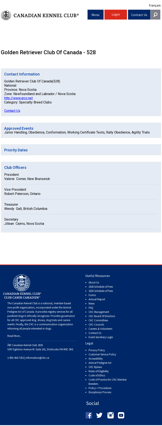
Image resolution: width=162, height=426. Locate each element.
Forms (92, 295)
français (155, 5)
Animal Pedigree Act (100, 363)
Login (116, 14)
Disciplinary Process (100, 392)
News (91, 303)
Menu (95, 15)
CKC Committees (98, 320)
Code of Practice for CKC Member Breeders (108, 382)
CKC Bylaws (95, 367)
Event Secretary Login (101, 337)
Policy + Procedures (100, 388)
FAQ (91, 308)
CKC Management (99, 312)
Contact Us (139, 15)
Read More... (14, 336)
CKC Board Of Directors (102, 316)
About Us (94, 282)
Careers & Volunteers (100, 329)
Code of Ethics (97, 375)
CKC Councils (96, 324)
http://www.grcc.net (18, 98)
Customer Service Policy (102, 354)
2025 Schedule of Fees (101, 291)
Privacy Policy (97, 350)
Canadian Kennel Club (44, 15)
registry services (56, 312)
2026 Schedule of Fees (101, 286)
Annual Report (97, 299)
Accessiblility (96, 358)
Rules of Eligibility (99, 371)
